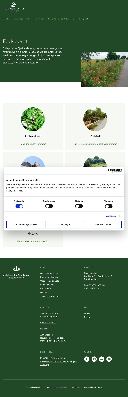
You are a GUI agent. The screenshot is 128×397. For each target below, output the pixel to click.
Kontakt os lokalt (48, 322)
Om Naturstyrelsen (49, 273)
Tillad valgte (64, 224)
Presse (43, 328)
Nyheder (44, 292)
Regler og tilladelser (49, 277)
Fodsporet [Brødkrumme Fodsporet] (83, 19)
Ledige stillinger (47, 284)
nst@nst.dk (52, 316)
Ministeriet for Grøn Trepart (53, 358)
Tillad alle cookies (102, 224)
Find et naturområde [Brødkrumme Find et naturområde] (21, 19)
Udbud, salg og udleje (50, 281)
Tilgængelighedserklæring (56, 387)
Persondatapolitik (33, 387)
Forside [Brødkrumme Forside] (6, 19)
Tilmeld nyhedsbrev (49, 296)
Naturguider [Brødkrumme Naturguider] (39, 19)
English (87, 313)
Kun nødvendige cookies (25, 224)
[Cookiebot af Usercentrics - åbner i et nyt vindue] (110, 171)
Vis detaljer (111, 216)
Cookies (75, 387)
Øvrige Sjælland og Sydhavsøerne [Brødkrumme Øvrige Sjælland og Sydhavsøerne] (61, 19)
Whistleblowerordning (93, 387)
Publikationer (46, 288)
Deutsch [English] (88, 317)
